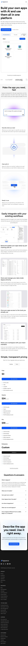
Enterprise (3, 575)
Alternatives (3, 580)
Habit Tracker (3, 613)
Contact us (14, 452)
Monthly (11, 364)
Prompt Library (3, 594)
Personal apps (3, 641)
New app (22, 38)
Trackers (2, 640)
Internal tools (3, 635)
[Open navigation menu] (26, 2)
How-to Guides (4, 599)
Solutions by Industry (5, 622)
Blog (1, 582)
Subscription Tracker (5, 606)
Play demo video (23, 35)
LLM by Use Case (4, 597)
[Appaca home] (4, 2)
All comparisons (4, 619)
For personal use (6, 34)
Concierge (3, 577)
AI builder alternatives (5, 620)
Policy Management (4, 608)
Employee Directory (4, 605)
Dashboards (3, 638)
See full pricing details (14, 468)
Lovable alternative (4, 629)
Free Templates (3, 589)
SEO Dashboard (4, 611)
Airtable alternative (4, 625)
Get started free (6, 29)
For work (15, 34)
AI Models (2, 591)
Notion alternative (4, 624)
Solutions (2, 578)
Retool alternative (4, 627)
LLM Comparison (4, 592)
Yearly (17, 364)
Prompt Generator (4, 596)
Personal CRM (3, 610)
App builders (3, 643)
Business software (4, 636)
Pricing (2, 573)
